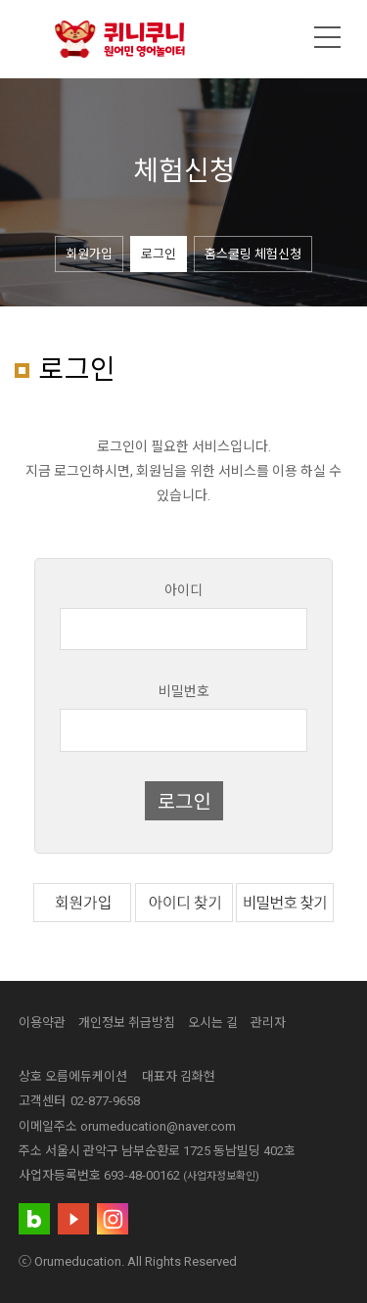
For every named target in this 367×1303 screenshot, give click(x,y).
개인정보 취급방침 (126, 1022)
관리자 (268, 1022)
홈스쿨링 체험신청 (253, 254)
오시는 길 (213, 1022)
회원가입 (89, 254)
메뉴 (327, 37)
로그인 (158, 254)
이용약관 (42, 1022)
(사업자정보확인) (221, 1176)
